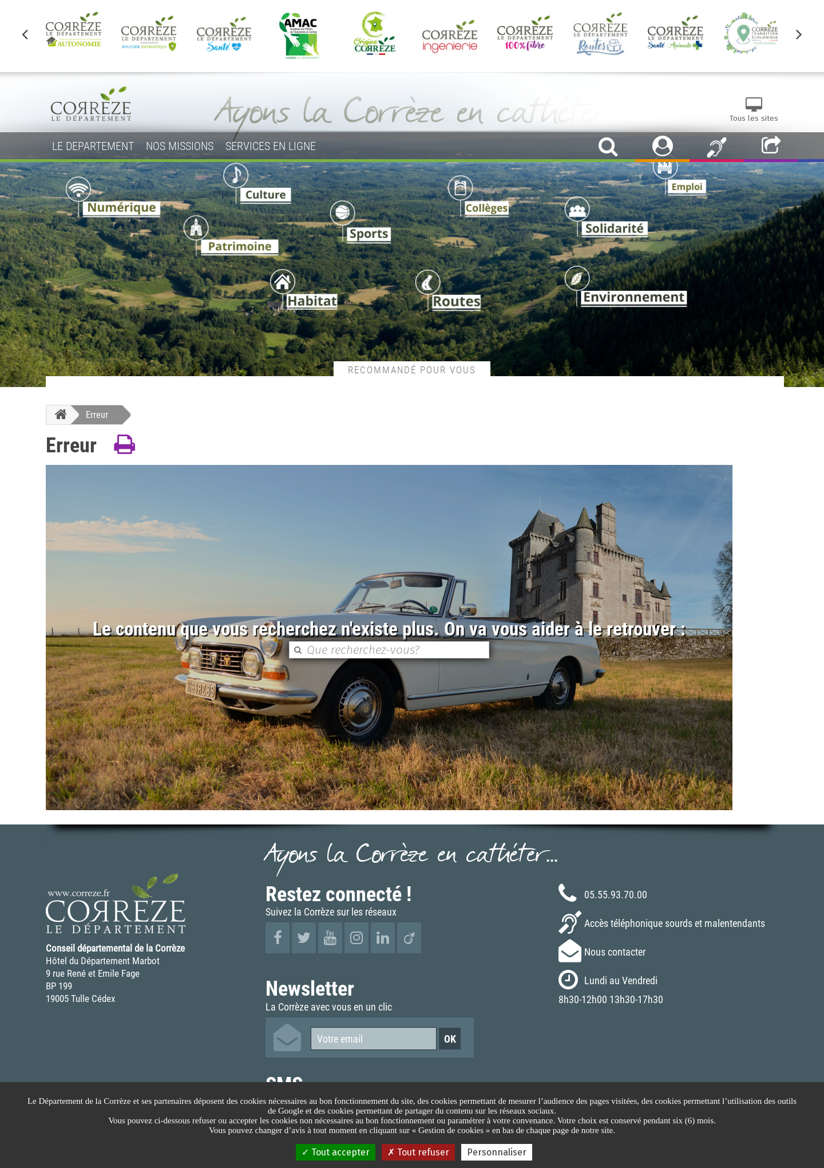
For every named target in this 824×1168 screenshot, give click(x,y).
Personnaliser (496, 1152)
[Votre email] (374, 1038)
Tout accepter (336, 1152)
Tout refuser (418, 1152)
